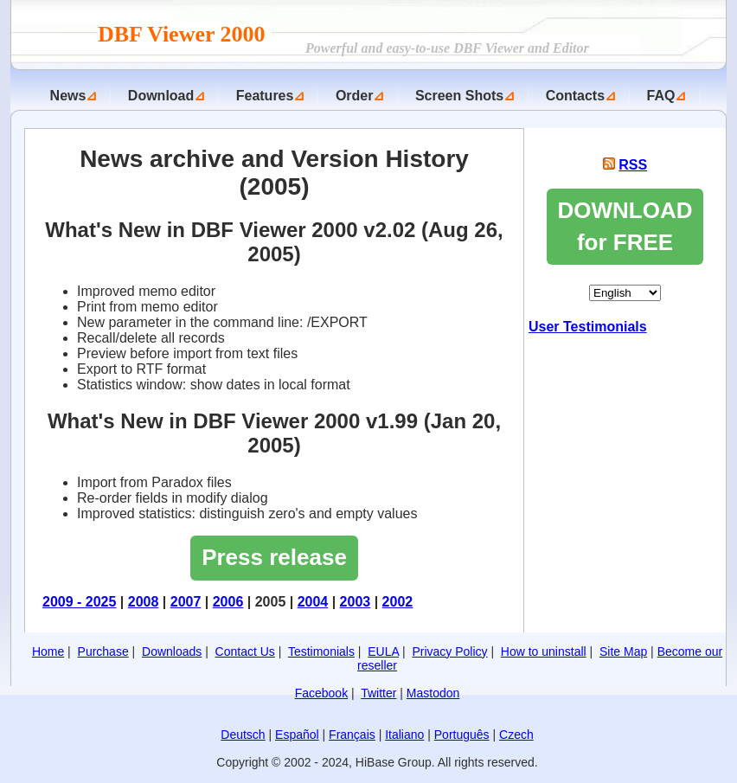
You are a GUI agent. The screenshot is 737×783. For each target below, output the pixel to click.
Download (161, 95)
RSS (632, 164)
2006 (228, 601)
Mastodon (433, 693)
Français (352, 734)
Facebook (321, 693)
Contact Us (245, 651)
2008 (143, 601)
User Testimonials (588, 326)
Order (355, 95)
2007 (186, 601)
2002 (397, 601)
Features (265, 95)
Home (48, 651)
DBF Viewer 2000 (184, 34)
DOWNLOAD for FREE (625, 226)
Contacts (575, 95)
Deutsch (243, 734)
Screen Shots (459, 95)
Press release (274, 557)
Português (462, 734)
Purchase (103, 651)
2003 (355, 601)
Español (297, 734)
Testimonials (321, 651)
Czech (516, 734)
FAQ (661, 95)
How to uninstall (543, 651)
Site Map (623, 651)
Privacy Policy (449, 651)
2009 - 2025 (79, 601)
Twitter (378, 693)
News (68, 95)
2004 (313, 601)
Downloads (172, 651)
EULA (383, 651)
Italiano (404, 734)
